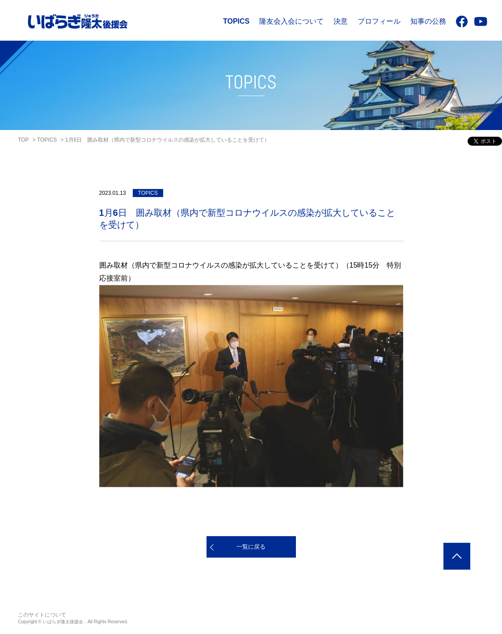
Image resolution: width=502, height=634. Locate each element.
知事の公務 (428, 21)
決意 (340, 21)
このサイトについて (42, 615)
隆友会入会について (291, 21)
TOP (23, 140)
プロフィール (379, 21)
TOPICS (236, 21)
